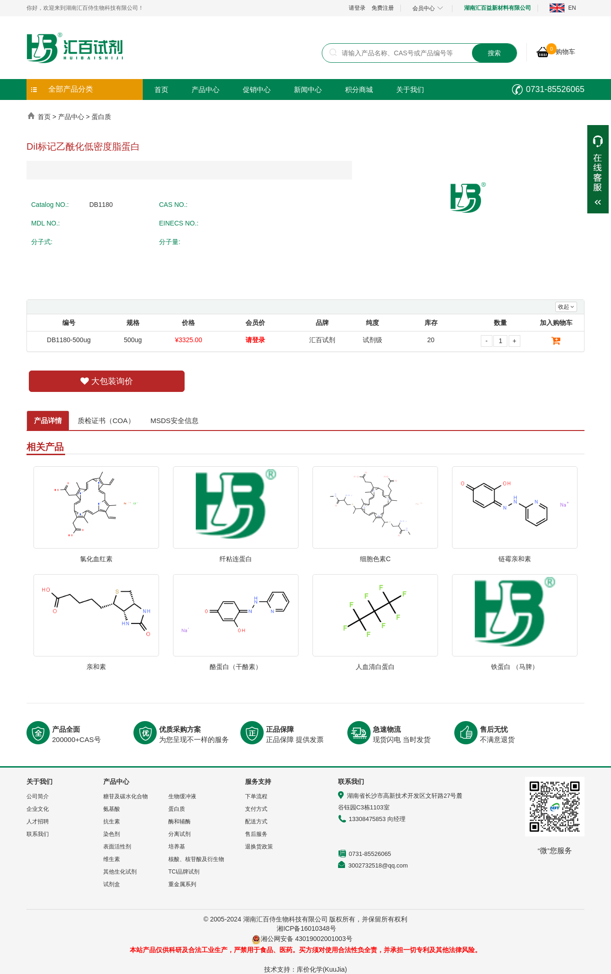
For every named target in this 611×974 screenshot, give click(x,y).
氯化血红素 (96, 559)
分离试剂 (179, 834)
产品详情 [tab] (48, 420)
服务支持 (258, 781)
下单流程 (256, 796)
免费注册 (383, 8)
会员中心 (427, 8)
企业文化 (38, 809)
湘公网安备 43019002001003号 (310, 938)
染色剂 (111, 834)
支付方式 (256, 809)
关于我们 (410, 89)
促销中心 (257, 89)
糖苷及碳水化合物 (125, 796)
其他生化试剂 (120, 871)
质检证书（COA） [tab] (106, 420)
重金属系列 (182, 884)
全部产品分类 (70, 89)
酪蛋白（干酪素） (236, 666)
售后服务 (256, 834)
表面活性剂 (117, 846)
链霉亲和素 (514, 559)
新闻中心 (308, 89)
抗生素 (111, 821)
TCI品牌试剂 (183, 871)
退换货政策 (259, 846)
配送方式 (256, 821)
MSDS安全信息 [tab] (175, 420)
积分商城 (359, 89)
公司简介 (38, 796)
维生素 (111, 859)
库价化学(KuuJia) (322, 969)
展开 (598, 169)
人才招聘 (38, 821)
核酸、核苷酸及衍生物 (196, 859)
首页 (161, 89)
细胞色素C (375, 559)
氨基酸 (111, 809)
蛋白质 (101, 116)
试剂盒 (111, 884)
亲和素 (96, 666)
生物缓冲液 (182, 796)
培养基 (176, 846)
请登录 (357, 8)
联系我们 (38, 834)
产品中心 (205, 89)
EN (572, 8)
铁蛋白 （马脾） (514, 666)
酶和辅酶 (179, 821)
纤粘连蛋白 (235, 559)
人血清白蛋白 (375, 666)
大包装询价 (106, 381)
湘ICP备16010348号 (306, 928)
